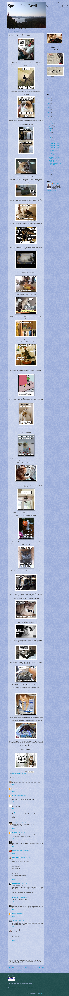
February (51, 170)
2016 (49, 114)
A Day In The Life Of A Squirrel (54, 147)
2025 (49, 98)
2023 (49, 101)
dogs (25, 773)
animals (19, 773)
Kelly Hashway (15, 788)
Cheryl (13, 780)
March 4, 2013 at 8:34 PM (20, 812)
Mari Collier (14, 897)
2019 (49, 109)
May (50, 134)
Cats (22, 773)
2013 (49, 119)
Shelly (13, 812)
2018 (49, 110)
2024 (49, 100)
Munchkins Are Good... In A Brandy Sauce (54, 161)
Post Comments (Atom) (17, 970)
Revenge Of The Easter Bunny (54, 139)
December (51, 121)
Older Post (41, 967)
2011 (49, 176)
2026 (49, 96)
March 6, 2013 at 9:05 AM (24, 904)
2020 (49, 107)
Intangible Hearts (15, 850)
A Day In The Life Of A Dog (54, 145)
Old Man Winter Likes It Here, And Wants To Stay (54, 141)
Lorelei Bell (14, 883)
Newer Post (11, 967)
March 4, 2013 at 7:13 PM (20, 780)
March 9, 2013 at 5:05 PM (19, 920)
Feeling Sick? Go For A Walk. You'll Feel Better (54, 158)
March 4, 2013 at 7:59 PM (21, 795)
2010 (49, 177)
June (50, 132)
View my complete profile (51, 190)
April (50, 135)
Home (26, 967)
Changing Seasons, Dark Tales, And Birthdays (55, 164)
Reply (13, 784)
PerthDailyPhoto (15, 904)
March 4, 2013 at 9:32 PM (20, 832)
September (51, 126)
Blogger (40, 993)
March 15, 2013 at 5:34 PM (25, 930)
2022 (49, 103)
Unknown (14, 795)
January (50, 171)
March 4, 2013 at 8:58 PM (23, 822)
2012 (49, 174)
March (50, 137)
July (50, 130)
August (50, 128)
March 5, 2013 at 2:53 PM (24, 850)
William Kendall (15, 857)
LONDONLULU (15, 841)
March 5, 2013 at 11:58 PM (22, 897)
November (51, 123)
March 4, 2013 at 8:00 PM (24, 804)
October (50, 125)
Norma (13, 832)
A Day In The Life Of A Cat (54, 143)
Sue (13, 920)
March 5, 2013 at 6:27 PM (22, 883)
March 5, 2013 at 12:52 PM (24, 841)
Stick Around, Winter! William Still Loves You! (54, 155)
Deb (13, 913)
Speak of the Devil (22, 5)
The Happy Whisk (15, 804)
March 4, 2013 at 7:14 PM (23, 788)
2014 (49, 118)
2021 (49, 105)
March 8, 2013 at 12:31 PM (19, 913)
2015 (49, 116)
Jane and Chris (15, 822)
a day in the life (15, 773)
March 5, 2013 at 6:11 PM (25, 857)
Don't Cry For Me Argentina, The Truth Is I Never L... (55, 150)
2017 (49, 112)
